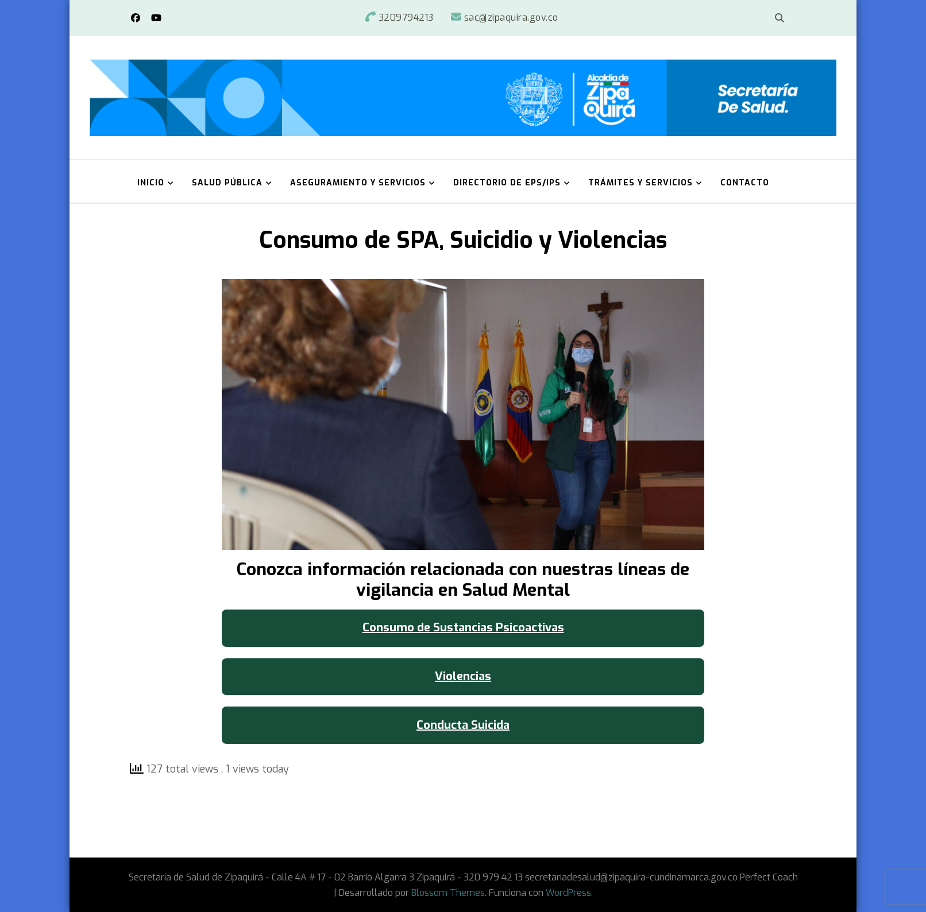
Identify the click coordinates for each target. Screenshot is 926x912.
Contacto (744, 182)
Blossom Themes (448, 893)
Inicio (150, 182)
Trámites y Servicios (640, 182)
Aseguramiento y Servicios (358, 182)
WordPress (568, 893)
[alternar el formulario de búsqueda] (779, 18)
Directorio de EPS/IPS (507, 182)
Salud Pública (227, 182)
